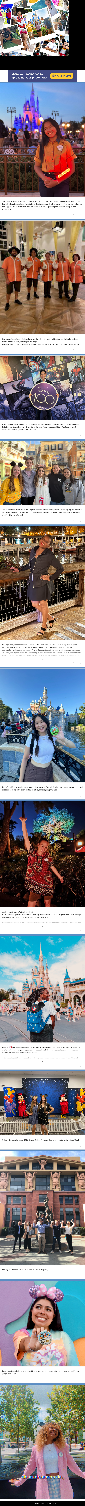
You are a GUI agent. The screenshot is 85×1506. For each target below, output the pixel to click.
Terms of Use (39, 1503)
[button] (42, 652)
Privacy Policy (52, 1503)
